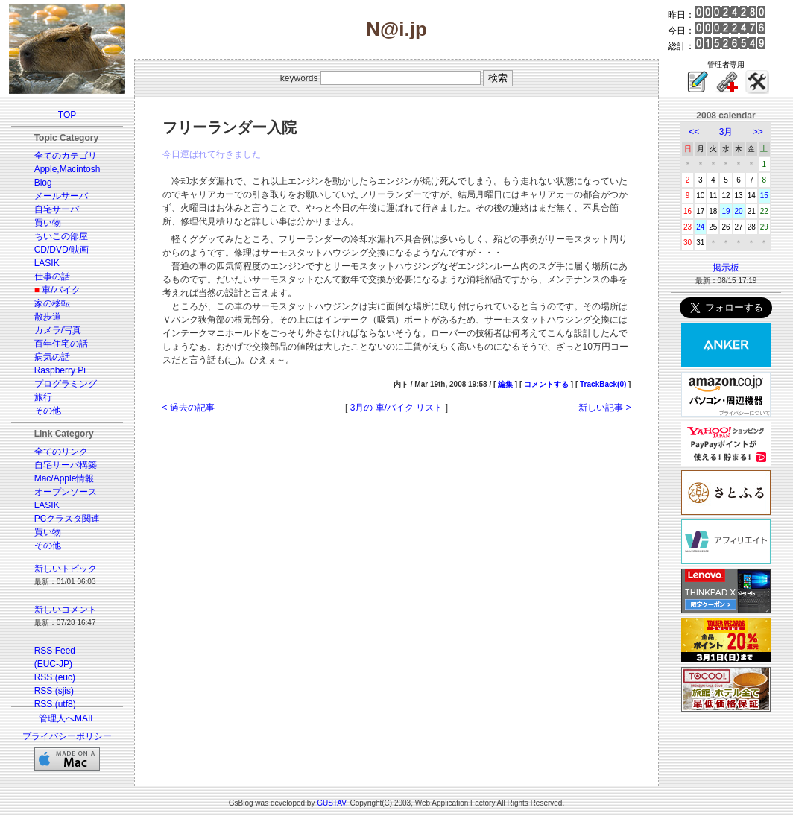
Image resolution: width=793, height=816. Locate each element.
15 (764, 196)
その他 (47, 410)
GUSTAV (331, 803)
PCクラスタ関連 (67, 518)
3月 (726, 132)
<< (694, 132)
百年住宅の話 (61, 343)
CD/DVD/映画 (61, 249)
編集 (505, 384)
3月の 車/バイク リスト (396, 407)
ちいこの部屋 (61, 236)
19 (725, 211)
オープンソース (65, 492)
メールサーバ (61, 196)
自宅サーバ (56, 209)
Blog (43, 182)
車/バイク (61, 290)
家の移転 (52, 303)
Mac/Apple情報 (64, 478)
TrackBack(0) (603, 384)
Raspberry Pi (60, 370)
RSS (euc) (54, 677)
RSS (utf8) (55, 704)
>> (758, 132)
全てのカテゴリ (65, 156)
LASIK (47, 263)
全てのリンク (61, 451)
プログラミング (65, 384)
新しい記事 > (604, 407)
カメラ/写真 (57, 330)
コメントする (546, 384)
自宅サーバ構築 (65, 465)
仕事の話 (52, 276)
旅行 (43, 397)
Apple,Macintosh (67, 169)
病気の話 (52, 357)
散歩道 (47, 316)
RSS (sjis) (54, 691)
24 (700, 227)
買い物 (47, 223)
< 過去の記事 (188, 407)
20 (739, 211)
